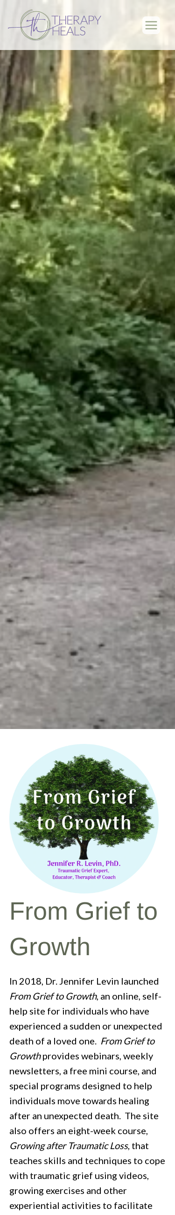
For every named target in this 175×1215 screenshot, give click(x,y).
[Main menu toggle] (151, 25)
